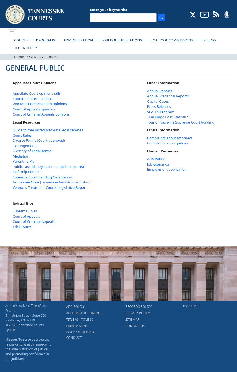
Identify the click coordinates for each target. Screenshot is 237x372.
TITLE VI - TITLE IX (79, 319)
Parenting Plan (25, 161)
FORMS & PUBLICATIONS (122, 40)
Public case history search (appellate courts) (48, 166)
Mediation (21, 156)
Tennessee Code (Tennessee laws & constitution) (52, 182)
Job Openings (158, 164)
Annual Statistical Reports (168, 96)
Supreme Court (25, 211)
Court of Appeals (26, 216)
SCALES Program (160, 111)
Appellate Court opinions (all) (36, 93)
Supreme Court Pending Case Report (43, 177)
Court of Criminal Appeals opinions (41, 114)
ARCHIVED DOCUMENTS (84, 313)
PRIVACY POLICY (137, 313)
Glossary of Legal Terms (32, 150)
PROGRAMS (46, 40)
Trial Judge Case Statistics (167, 116)
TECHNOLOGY (25, 47)
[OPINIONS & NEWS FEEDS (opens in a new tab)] (216, 14)
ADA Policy (156, 158)
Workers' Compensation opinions (40, 103)
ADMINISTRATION (78, 40)
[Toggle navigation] (12, 32)
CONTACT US (135, 326)
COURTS (21, 40)
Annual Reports (159, 91)
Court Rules (22, 135)
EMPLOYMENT (77, 326)
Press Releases (159, 106)
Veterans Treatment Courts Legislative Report (50, 187)
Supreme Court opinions (33, 98)
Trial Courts (22, 226)
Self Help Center (26, 171)
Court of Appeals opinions (34, 109)
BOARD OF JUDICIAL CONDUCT (81, 335)
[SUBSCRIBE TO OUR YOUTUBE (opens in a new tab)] (204, 14)
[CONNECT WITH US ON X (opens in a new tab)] (193, 14)
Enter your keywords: (108, 9)
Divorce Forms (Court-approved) (39, 140)
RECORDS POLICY (138, 306)
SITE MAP (132, 319)
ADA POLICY (75, 306)
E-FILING (209, 40)
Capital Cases (158, 101)
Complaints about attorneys (170, 138)
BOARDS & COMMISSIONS (172, 40)
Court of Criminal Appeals (34, 221)
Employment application (167, 169)
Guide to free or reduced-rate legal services (48, 130)
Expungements (25, 145)
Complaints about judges (167, 143)
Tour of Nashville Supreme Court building (181, 122)
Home (19, 56)
